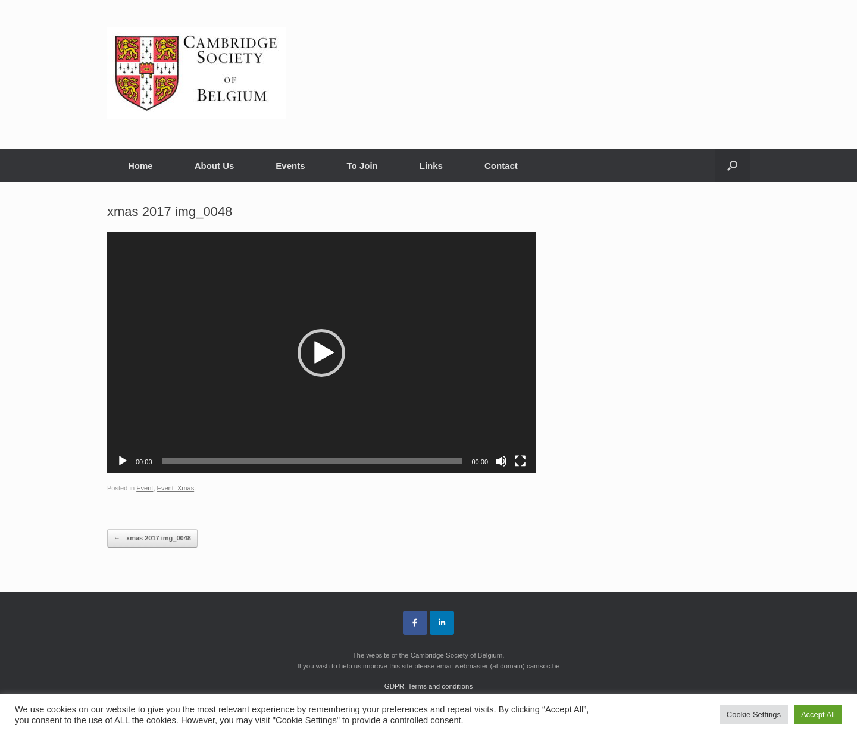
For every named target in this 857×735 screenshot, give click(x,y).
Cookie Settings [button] (754, 714)
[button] (732, 165)
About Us (214, 166)
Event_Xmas (176, 488)
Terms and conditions (440, 686)
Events (290, 166)
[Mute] (501, 461)
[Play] (123, 461)
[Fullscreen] (520, 461)
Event (144, 488)
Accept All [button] (818, 714)
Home (140, 166)
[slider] (312, 461)
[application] (321, 352)
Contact (501, 166)
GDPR (394, 686)
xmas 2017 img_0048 (152, 538)
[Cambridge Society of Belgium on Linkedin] (442, 623)
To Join (362, 166)
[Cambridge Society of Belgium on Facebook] (415, 623)
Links (431, 166)
